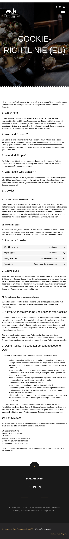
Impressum (49, 510)
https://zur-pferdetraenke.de (25, 118)
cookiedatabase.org (35, 448)
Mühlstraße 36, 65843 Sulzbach (46, 508)
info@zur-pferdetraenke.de (27, 510)
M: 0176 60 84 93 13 (18, 508)
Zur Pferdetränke (20, 529)
